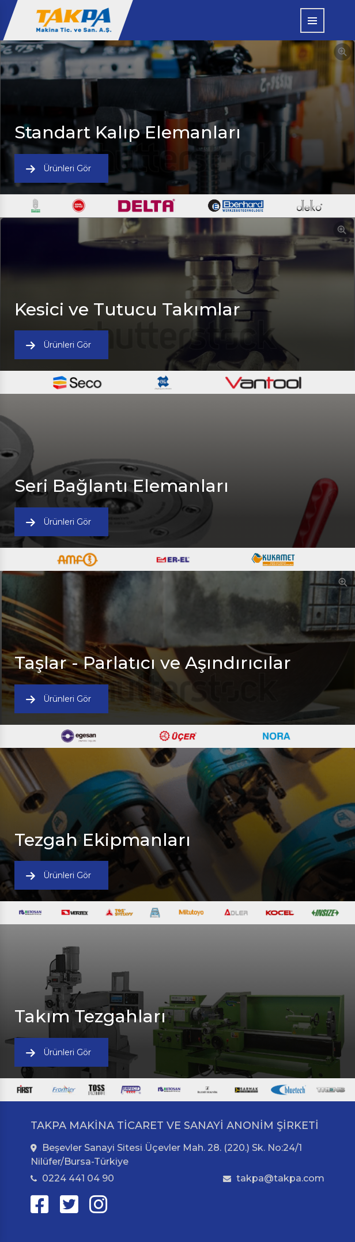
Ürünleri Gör (67, 168)
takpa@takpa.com (273, 1178)
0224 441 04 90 (72, 1178)
